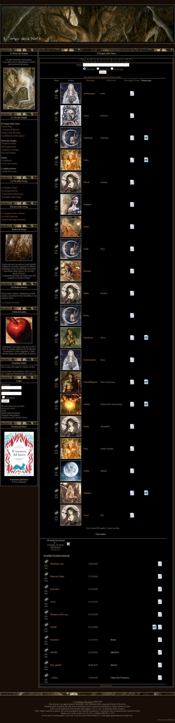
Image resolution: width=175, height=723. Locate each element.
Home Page (7, 126)
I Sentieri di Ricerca (10, 129)
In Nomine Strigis (9, 188)
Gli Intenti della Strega (11, 197)
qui (34, 374)
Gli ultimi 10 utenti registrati (96, 77)
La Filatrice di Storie (11, 302)
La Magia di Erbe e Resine (13, 213)
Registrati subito (8, 408)
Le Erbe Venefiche (10, 216)
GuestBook (7, 160)
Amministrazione (9, 171)
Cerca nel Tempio (9, 163)
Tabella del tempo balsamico (14, 219)
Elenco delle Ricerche (11, 133)
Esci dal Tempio (9, 153)
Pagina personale (9, 143)
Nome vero (111, 80)
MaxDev (89, 713)
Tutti (83, 59)
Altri (126, 62)
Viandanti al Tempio (10, 150)
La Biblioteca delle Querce (13, 136)
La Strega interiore (10, 191)
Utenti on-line (115, 77)
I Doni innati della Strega (12, 194)
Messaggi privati (9, 146)
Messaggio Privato (132, 80)
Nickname (90, 80)
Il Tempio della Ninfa (84, 702)
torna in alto (106, 685)
